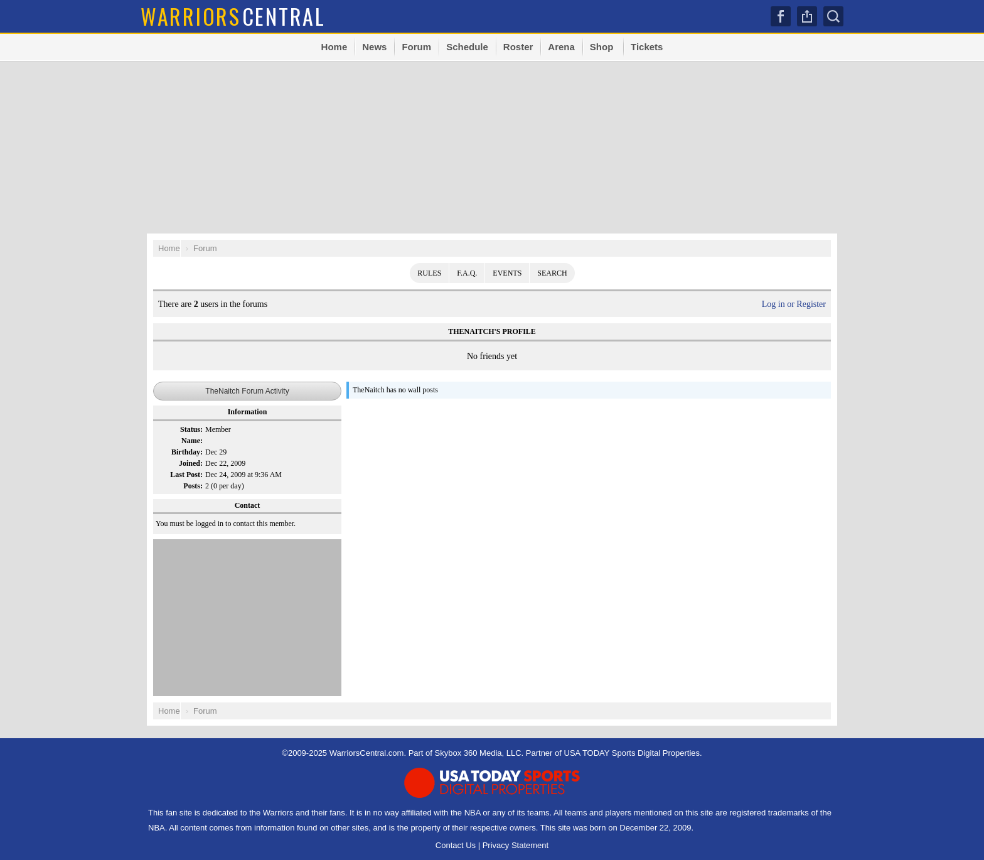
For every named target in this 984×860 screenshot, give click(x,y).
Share (807, 16)
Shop (602, 46)
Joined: (191, 463)
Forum (416, 46)
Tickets (647, 46)
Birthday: (187, 452)
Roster (518, 46)
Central (233, 16)
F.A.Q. (467, 273)
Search (833, 16)
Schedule (467, 46)
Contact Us (456, 845)
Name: (192, 440)
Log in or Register (794, 304)
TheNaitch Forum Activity (247, 391)
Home (334, 46)
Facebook (781, 16)
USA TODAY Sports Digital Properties (632, 753)
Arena (561, 46)
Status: (191, 429)
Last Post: (186, 474)
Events (507, 273)
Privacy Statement (516, 845)
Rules (429, 273)
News (374, 46)
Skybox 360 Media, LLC (478, 753)
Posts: (193, 485)
